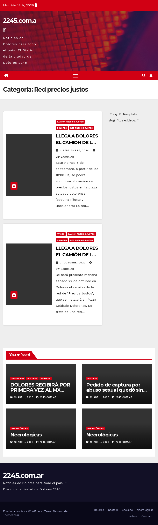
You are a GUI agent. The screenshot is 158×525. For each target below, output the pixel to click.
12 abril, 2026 (100, 442)
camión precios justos (70, 122)
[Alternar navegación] (76, 76)
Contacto (147, 516)
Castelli (113, 509)
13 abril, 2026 (24, 397)
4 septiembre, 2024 (75, 150)
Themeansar (11, 515)
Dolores (62, 128)
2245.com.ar (46, 397)
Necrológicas (20, 428)
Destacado (18, 378)
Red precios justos (81, 128)
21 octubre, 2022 (73, 262)
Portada (45, 378)
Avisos (60, 234)
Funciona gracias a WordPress (23, 511)
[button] (143, 75)
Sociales (127, 509)
